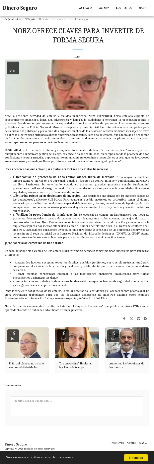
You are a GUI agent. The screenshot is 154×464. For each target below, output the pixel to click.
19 (113, 335)
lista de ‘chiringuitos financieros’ (81, 306)
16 (13, 335)
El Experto (30, 19)
